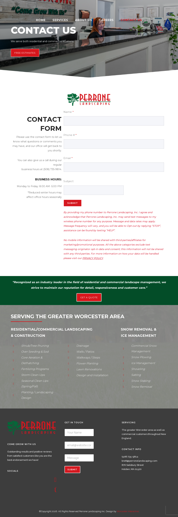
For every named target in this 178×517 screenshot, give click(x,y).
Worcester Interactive (128, 511)
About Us (83, 20)
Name (68, 112)
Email (68, 158)
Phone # (70, 135)
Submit (72, 203)
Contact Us (131, 20)
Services (60, 20)
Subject (68, 181)
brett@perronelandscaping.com (139, 461)
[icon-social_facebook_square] (56, 479)
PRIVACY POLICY (92, 258)
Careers (106, 20)
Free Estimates (25, 52)
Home (41, 20)
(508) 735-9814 (130, 456)
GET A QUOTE (89, 297)
